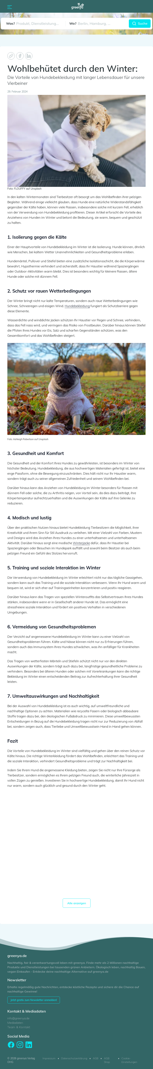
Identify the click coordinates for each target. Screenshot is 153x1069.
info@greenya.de (18, 1018)
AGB (95, 1058)
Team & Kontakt (18, 1027)
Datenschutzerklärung (74, 1058)
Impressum (49, 1058)
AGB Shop (107, 1060)
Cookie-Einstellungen (129, 1060)
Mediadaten (15, 1022)
